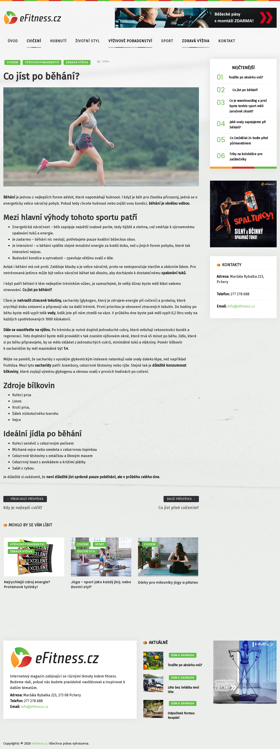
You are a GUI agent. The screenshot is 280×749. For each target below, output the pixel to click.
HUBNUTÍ (58, 41)
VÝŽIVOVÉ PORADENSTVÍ (130, 41)
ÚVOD (13, 41)
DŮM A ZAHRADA (182, 655)
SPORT (167, 41)
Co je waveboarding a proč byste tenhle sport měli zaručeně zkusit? (248, 106)
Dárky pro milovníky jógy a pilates (168, 582)
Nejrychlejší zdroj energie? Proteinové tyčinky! (27, 584)
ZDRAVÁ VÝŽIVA (195, 41)
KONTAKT (226, 41)
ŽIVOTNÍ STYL (87, 41)
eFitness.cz (39, 743)
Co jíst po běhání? (245, 90)
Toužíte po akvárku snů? (246, 77)
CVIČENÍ (34, 41)
